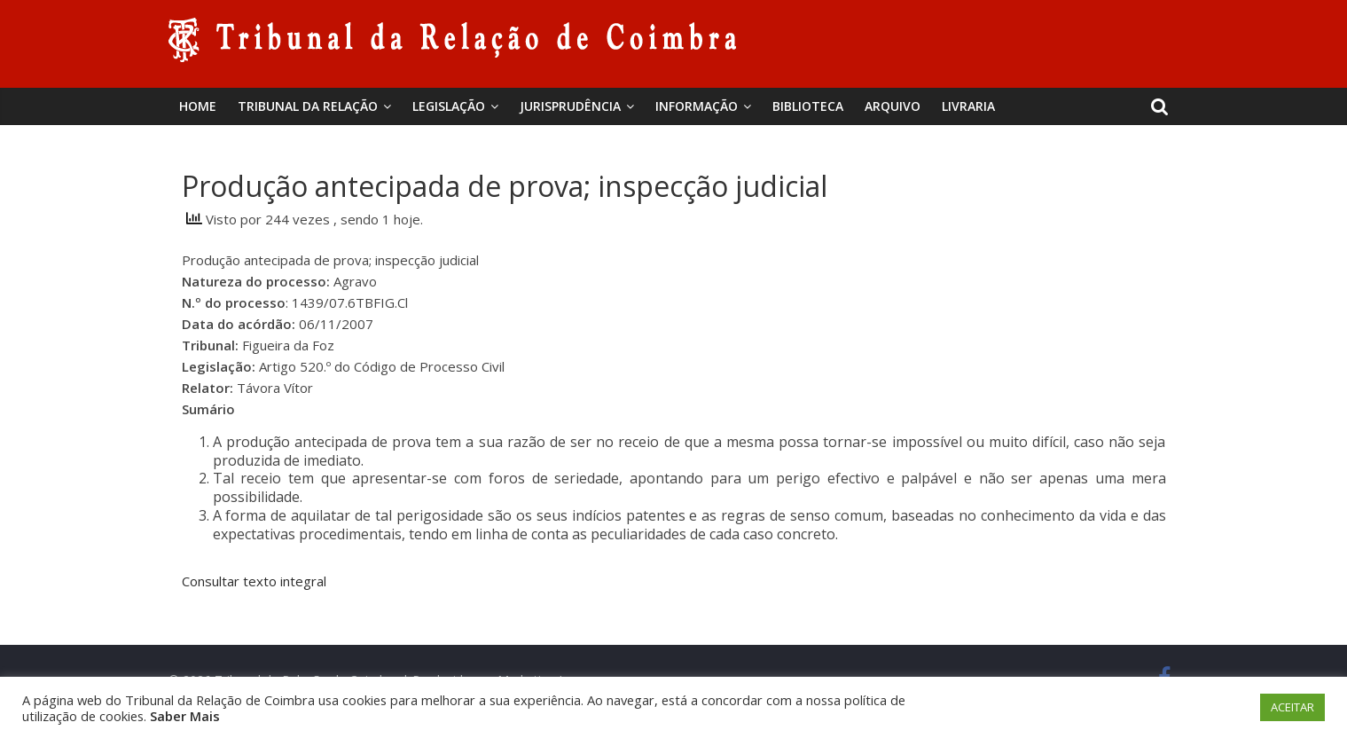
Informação (696, 106)
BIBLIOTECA (807, 106)
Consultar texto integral (254, 581)
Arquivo (892, 106)
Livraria (968, 106)
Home (197, 106)
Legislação (448, 106)
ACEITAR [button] (1292, 707)
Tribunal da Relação (308, 106)
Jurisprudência (570, 106)
